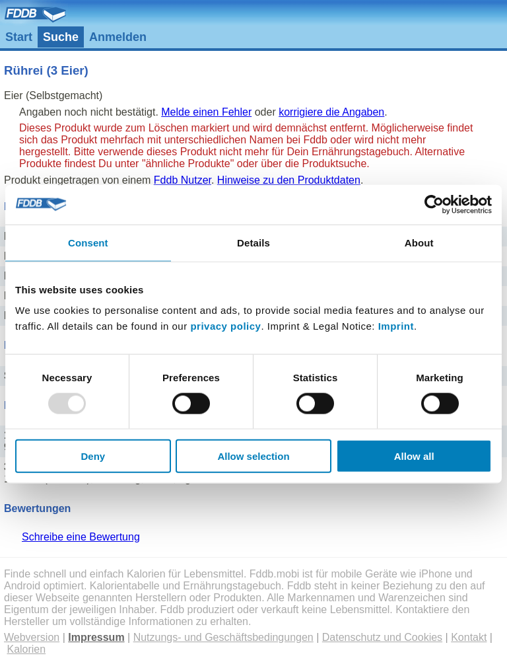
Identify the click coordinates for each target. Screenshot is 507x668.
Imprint (396, 326)
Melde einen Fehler (206, 112)
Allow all (414, 456)
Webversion (31, 637)
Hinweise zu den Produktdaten (288, 180)
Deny (93, 456)
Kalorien (26, 649)
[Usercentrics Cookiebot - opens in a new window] (434, 204)
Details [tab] (253, 242)
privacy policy (225, 326)
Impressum (96, 637)
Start (18, 37)
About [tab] (419, 242)
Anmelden (118, 37)
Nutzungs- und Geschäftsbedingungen (223, 637)
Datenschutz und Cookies (382, 637)
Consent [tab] (88, 242)
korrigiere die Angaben (331, 112)
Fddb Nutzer (182, 180)
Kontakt (469, 637)
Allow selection (253, 456)
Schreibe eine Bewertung (81, 536)
